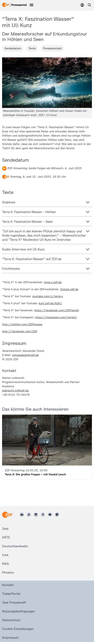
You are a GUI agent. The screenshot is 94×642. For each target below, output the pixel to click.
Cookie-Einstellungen (18, 629)
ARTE (6, 537)
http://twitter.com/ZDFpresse (22, 324)
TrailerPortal (11, 594)
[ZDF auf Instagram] (36, 515)
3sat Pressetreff (14, 602)
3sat (5, 529)
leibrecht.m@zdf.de (15, 390)
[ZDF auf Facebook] (43, 515)
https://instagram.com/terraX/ (56, 317)
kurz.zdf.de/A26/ (50, 303)
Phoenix (8, 572)
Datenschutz (11, 620)
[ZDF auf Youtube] (50, 515)
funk (5, 555)
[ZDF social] (57, 515)
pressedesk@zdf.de (25, 355)
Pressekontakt (52, 48)
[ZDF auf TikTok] (29, 515)
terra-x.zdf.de (53, 282)
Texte (32, 48)
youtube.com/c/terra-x (47, 296)
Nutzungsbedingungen (18, 611)
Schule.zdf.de (69, 289)
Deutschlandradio (15, 546)
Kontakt (8, 585)
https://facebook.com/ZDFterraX (56, 310)
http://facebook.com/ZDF (19, 331)
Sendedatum (12, 48)
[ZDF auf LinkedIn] (22, 515)
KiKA (5, 564)
